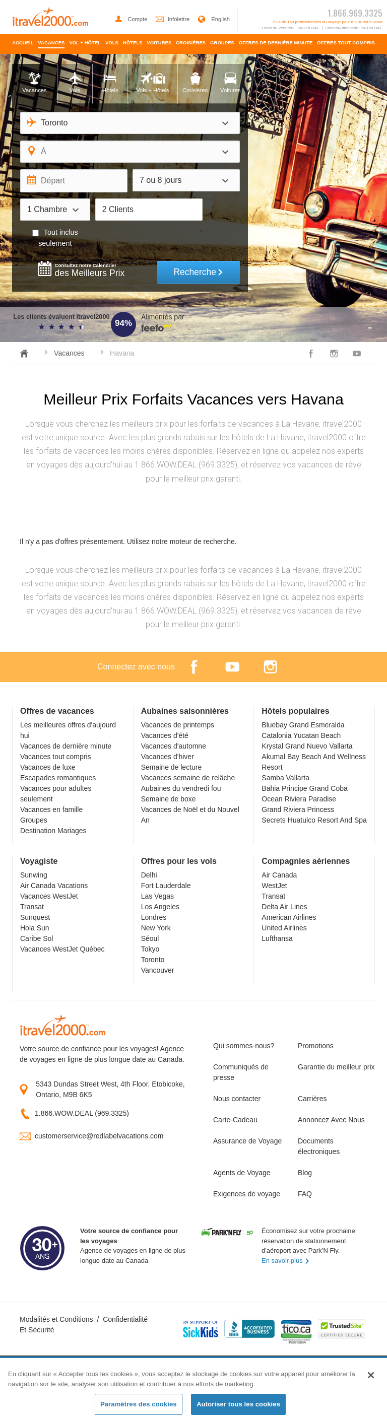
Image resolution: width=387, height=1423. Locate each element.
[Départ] (74, 181)
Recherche (198, 272)
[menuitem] (23, 44)
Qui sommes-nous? (243, 1046)
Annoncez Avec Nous (331, 1120)
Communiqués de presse (241, 1072)
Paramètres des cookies (138, 1404)
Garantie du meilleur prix (332, 1067)
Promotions (316, 1046)
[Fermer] (371, 1375)
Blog (305, 1173)
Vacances (69, 353)
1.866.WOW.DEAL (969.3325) (82, 1113)
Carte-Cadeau (235, 1120)
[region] (193, 1391)
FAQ (305, 1194)
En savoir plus (286, 1260)
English (214, 19)
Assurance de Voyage (247, 1141)
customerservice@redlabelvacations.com (99, 1136)
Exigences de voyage (246, 1194)
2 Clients (118, 209)
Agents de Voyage (242, 1173)
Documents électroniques (319, 1146)
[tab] (34, 84)
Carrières (312, 1099)
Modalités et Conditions (56, 1319)
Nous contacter (237, 1099)
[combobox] (130, 123)
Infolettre (173, 19)
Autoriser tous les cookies (238, 1404)
